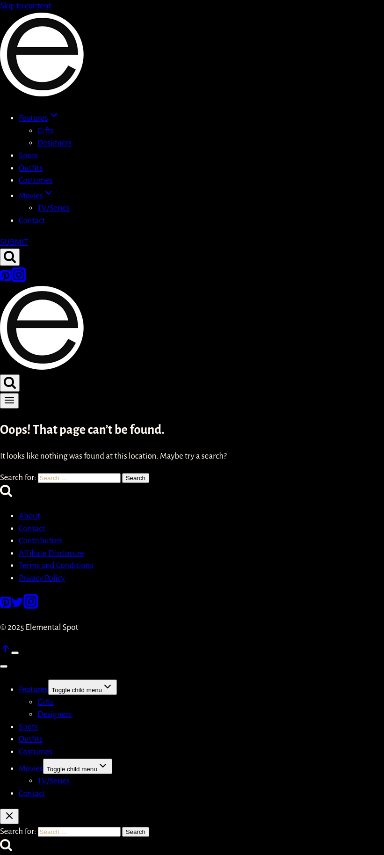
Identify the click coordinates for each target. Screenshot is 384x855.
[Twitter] (17, 606)
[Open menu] (9, 401)
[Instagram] (18, 279)
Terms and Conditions (56, 565)
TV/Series (53, 208)
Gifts (45, 130)
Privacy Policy (42, 578)
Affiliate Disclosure (51, 553)
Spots (28, 155)
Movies (31, 768)
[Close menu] (3, 666)
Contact (32, 220)
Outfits (31, 168)
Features (33, 689)
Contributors (40, 540)
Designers (54, 143)
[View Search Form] (10, 257)
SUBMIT (14, 242)
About (29, 516)
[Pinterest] (5, 279)
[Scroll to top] (5, 651)
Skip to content (25, 5)
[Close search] (9, 816)
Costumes (35, 180)
